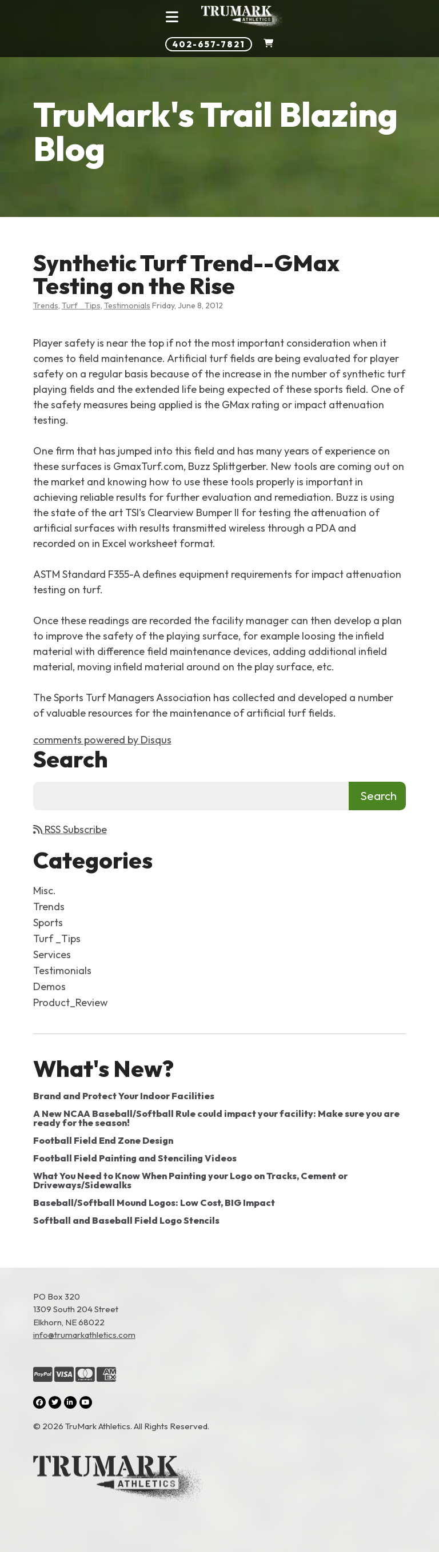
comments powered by (102, 739)
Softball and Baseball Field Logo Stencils (126, 1220)
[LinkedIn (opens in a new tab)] (70, 1402)
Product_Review (70, 1002)
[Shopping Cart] (268, 44)
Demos (49, 986)
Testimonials (127, 305)
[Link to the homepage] (219, 1481)
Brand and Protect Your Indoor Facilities (123, 1095)
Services (52, 954)
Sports (48, 922)
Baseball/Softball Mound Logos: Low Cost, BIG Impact (154, 1202)
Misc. (44, 890)
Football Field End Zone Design (103, 1140)
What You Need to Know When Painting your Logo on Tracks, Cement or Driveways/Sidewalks (190, 1180)
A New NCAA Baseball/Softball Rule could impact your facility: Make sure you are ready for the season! (216, 1118)
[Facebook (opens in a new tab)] (39, 1402)
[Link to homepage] (243, 17)
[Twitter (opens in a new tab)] (55, 1402)
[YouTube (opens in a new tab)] (85, 1402)
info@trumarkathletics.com (84, 1334)
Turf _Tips (81, 305)
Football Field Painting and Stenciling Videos (135, 1158)
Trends (45, 305)
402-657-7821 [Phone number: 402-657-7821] (208, 44)
